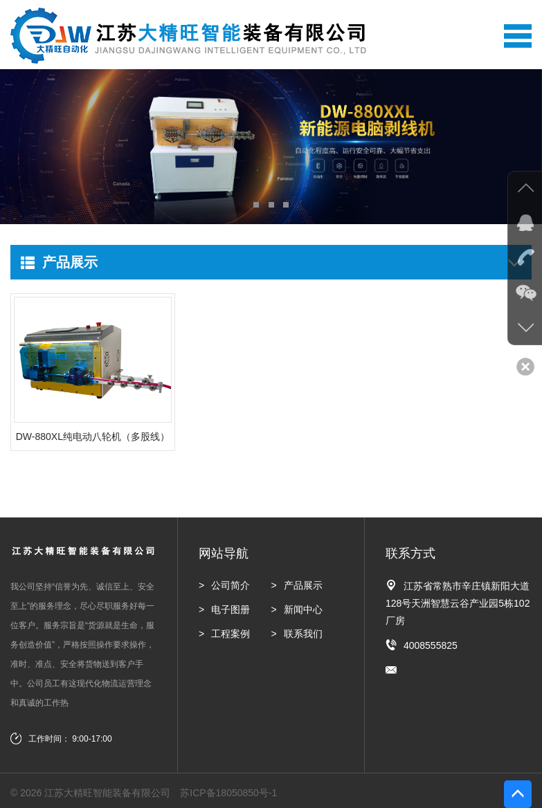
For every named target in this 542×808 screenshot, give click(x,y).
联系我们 (303, 633)
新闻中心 (303, 609)
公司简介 (230, 585)
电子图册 (230, 609)
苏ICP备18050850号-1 (228, 792)
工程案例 (230, 633)
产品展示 (303, 585)
